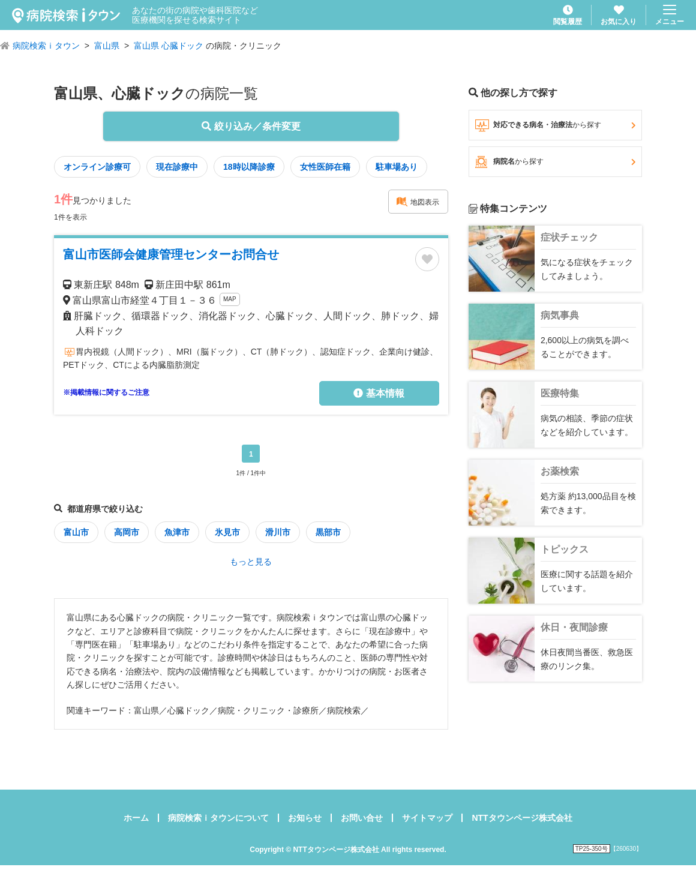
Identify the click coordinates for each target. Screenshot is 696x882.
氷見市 (227, 532)
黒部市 (328, 532)
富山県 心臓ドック (168, 45)
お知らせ (305, 818)
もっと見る (251, 561)
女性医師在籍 (325, 167)
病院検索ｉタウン (46, 45)
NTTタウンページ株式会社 (522, 818)
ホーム (136, 818)
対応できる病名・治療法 (555, 125)
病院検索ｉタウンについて (218, 818)
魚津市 (177, 532)
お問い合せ (362, 818)
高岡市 (126, 532)
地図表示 (418, 201)
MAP (229, 299)
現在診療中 (177, 167)
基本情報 (378, 393)
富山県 (106, 45)
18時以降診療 (249, 167)
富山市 (76, 532)
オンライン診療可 (97, 167)
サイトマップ (427, 818)
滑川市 (277, 532)
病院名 (555, 162)
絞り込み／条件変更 (251, 126)
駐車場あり (397, 167)
